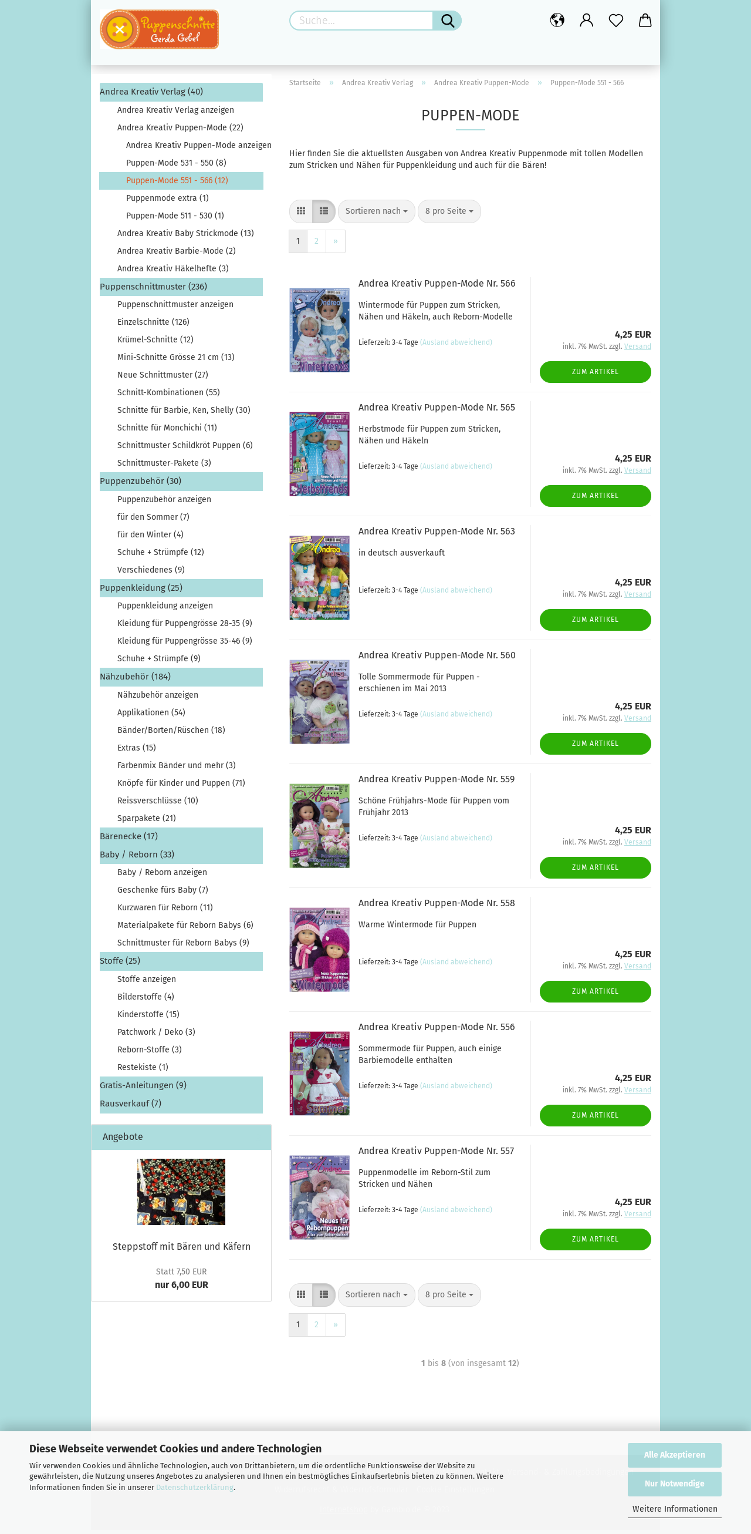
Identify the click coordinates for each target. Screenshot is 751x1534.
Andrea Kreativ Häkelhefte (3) (173, 272)
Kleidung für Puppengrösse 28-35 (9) (184, 628)
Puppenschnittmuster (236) (153, 290)
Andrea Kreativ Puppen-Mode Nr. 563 (436, 535)
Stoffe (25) (120, 965)
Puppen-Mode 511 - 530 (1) (175, 219)
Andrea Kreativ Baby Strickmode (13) (185, 237)
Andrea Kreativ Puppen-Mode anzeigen (194, 149)
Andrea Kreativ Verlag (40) (151, 95)
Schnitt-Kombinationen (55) (168, 397)
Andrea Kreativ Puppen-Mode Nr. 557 (436, 1154)
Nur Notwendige (675, 1484)
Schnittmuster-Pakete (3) (164, 467)
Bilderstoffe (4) (145, 1000)
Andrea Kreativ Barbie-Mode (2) (176, 255)
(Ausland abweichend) (456, 346)
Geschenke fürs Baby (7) (162, 894)
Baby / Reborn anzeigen (162, 877)
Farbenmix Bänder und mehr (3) (176, 769)
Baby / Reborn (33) (137, 858)
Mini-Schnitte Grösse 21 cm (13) (176, 361)
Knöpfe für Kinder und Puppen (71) (181, 787)
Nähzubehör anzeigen (157, 699)
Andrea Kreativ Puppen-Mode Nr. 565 (436, 411)
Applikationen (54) (151, 716)
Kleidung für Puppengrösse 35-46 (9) (184, 645)
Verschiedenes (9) (151, 573)
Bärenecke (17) (129, 840)
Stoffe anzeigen (146, 983)
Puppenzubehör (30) (140, 485)
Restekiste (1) (142, 1071)
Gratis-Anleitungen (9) (143, 1089)
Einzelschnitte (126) (153, 326)
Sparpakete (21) (146, 822)
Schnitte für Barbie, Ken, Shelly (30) (184, 414)
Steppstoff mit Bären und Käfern (182, 1250)
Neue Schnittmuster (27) (162, 379)
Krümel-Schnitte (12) (155, 344)
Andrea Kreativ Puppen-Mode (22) (180, 131)
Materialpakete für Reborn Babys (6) (185, 929)
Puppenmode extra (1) (167, 202)
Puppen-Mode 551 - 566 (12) (177, 184)
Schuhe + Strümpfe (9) (159, 663)
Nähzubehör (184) (135, 680)
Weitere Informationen (675, 1509)
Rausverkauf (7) (130, 1107)
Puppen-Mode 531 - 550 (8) (176, 166)
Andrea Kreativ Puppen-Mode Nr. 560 (437, 659)
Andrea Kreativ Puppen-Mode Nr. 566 (437, 287)
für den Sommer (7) (153, 521)
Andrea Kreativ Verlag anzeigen (175, 114)
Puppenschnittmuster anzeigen (175, 309)
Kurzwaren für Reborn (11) (165, 912)
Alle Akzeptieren (674, 1455)
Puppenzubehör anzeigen (164, 503)
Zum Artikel (595, 375)
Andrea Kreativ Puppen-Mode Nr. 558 (436, 907)
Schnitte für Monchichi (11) (167, 432)
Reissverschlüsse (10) (157, 804)
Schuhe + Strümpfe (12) (160, 556)
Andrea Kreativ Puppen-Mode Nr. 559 (436, 783)
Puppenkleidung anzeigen (165, 610)
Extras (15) (136, 751)
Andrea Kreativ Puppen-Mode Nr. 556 (436, 1031)
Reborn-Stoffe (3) (149, 1053)
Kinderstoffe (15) (148, 1018)
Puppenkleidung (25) (141, 591)
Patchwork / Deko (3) (156, 1036)
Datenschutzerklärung (195, 1487)
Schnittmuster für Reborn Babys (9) (183, 947)
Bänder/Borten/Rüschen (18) (171, 734)
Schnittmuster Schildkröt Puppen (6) (185, 450)
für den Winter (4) (150, 538)
